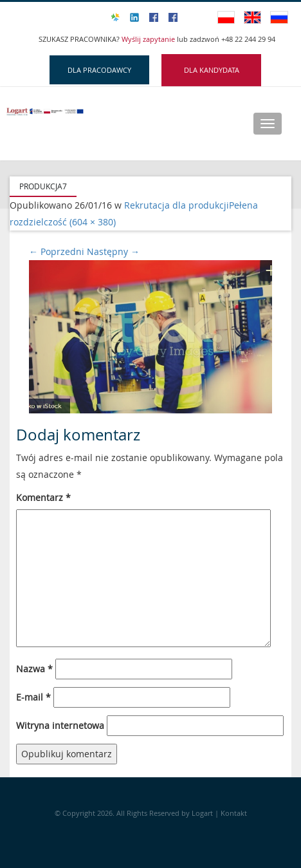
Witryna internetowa (60, 725)
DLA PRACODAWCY (99, 70)
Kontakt (234, 813)
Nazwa (34, 669)
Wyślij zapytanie (149, 39)
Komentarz (43, 497)
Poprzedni (56, 251)
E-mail (33, 697)
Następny (113, 251)
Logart (203, 813)
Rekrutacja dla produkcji (176, 205)
